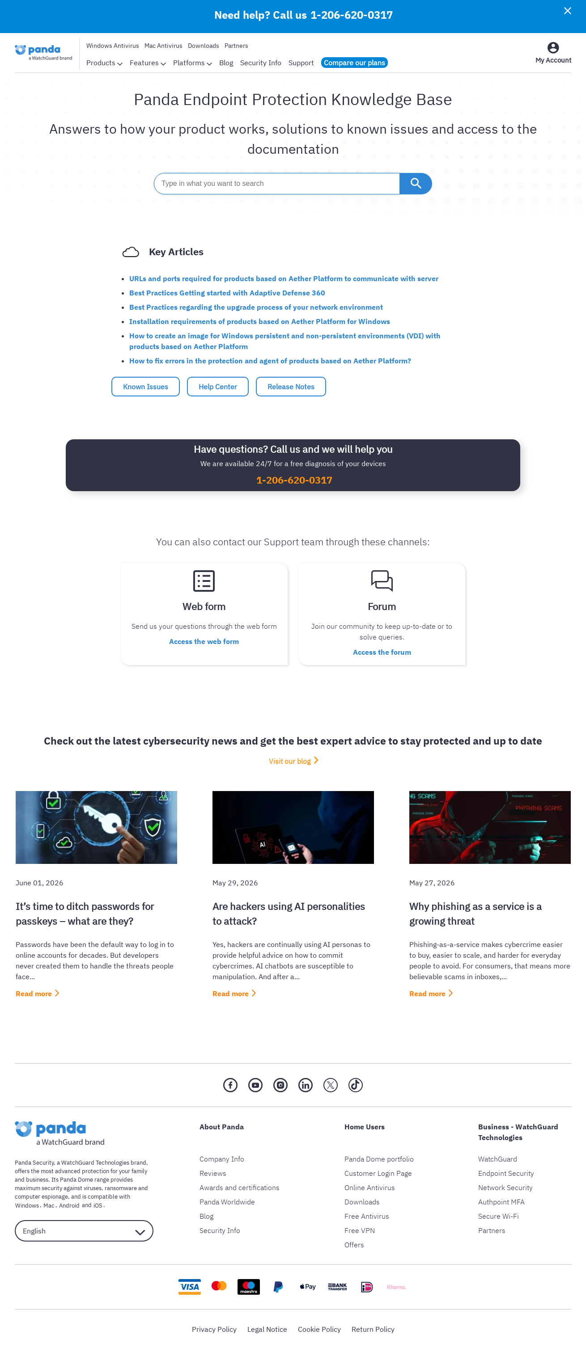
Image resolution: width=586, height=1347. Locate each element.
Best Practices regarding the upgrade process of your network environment (256, 307)
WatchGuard (497, 1157)
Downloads (203, 46)
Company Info (222, 1157)
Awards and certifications (240, 1185)
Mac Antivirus (163, 46)
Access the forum (382, 650)
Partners (236, 46)
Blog (226, 62)
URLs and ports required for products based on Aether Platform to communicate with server (283, 278)
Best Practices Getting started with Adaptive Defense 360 (227, 292)
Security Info (260, 62)
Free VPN (359, 1228)
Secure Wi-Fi (498, 1214)
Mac (47, 1203)
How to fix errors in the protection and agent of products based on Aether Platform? (270, 360)
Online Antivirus (369, 1185)
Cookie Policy (319, 1327)
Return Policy (373, 1327)
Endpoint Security (506, 1171)
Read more (34, 991)
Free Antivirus (366, 1214)
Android (66, 1203)
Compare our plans (354, 62)
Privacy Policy (214, 1327)
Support (301, 62)
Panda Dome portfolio (379, 1157)
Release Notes (291, 386)
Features (148, 62)
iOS (93, 1203)
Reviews (213, 1171)
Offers (354, 1242)
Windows (26, 1203)
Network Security (505, 1185)
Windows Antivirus (112, 46)
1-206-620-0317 (351, 15)
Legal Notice (267, 1327)
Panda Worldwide (227, 1199)
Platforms (192, 62)
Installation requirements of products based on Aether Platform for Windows (259, 321)
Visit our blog (289, 758)
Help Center (218, 386)
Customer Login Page (378, 1171)
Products (104, 62)
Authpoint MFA (501, 1199)
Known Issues (145, 386)
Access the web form (204, 640)
